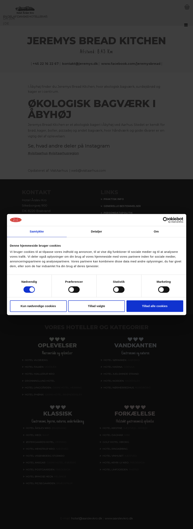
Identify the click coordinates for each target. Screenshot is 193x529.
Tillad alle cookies (155, 306)
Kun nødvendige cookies (38, 306)
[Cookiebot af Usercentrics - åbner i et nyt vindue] (165, 220)
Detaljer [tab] (96, 231)
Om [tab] (156, 231)
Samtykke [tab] (37, 231)
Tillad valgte (96, 306)
